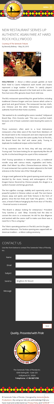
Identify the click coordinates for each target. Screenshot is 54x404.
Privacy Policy (33, 403)
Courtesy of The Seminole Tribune (15, 44)
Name (8, 257)
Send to (8, 281)
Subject (8, 273)
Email (9, 265)
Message (7, 291)
